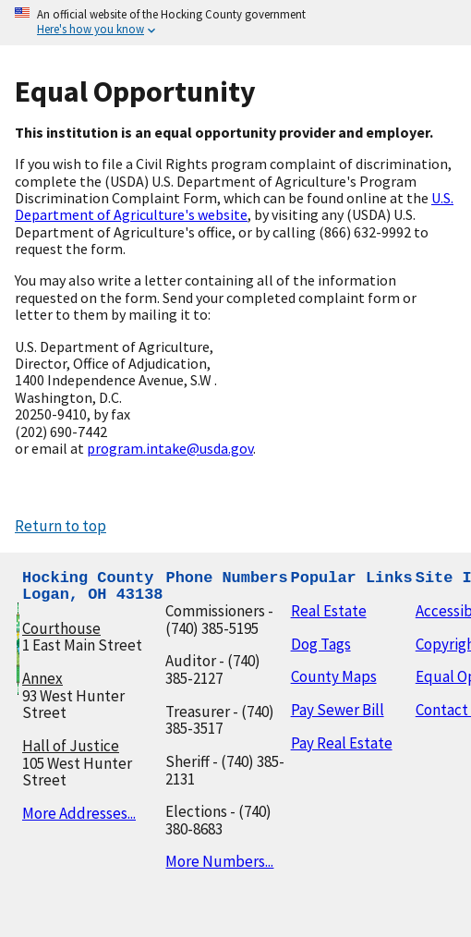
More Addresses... (79, 813)
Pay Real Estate (341, 743)
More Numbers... (219, 861)
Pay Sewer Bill (337, 710)
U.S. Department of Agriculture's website (234, 206)
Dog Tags (321, 644)
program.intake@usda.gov (170, 448)
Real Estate (329, 611)
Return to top (60, 526)
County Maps (334, 676)
